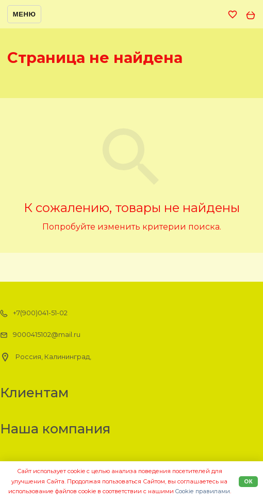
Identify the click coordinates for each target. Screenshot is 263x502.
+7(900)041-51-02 (34, 313)
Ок (248, 481)
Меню (24, 14)
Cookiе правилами (202, 491)
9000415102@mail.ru (40, 335)
